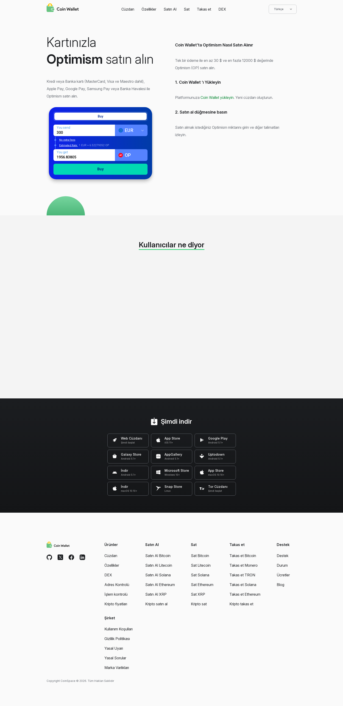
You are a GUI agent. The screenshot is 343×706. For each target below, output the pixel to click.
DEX (222, 9)
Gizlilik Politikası (117, 638)
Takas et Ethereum (244, 594)
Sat (187, 9)
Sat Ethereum (202, 584)
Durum (282, 565)
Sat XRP (198, 594)
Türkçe (282, 9)
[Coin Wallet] (63, 8)
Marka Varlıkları (116, 667)
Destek (282, 555)
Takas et (204, 9)
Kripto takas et (241, 604)
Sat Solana (200, 575)
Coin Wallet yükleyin (217, 97)
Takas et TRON (242, 575)
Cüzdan (127, 9)
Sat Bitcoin (200, 555)
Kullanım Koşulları (118, 629)
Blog (280, 584)
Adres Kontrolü (116, 584)
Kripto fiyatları (115, 604)
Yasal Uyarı (113, 648)
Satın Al (170, 9)
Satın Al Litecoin (158, 565)
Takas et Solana (242, 584)
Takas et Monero (243, 565)
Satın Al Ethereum (160, 584)
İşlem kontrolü (116, 594)
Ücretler (283, 575)
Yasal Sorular (115, 658)
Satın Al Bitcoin (157, 555)
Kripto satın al (156, 604)
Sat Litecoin (201, 565)
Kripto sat (199, 604)
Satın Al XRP (156, 594)
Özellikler (149, 9)
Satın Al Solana (158, 575)
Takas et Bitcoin (242, 555)
